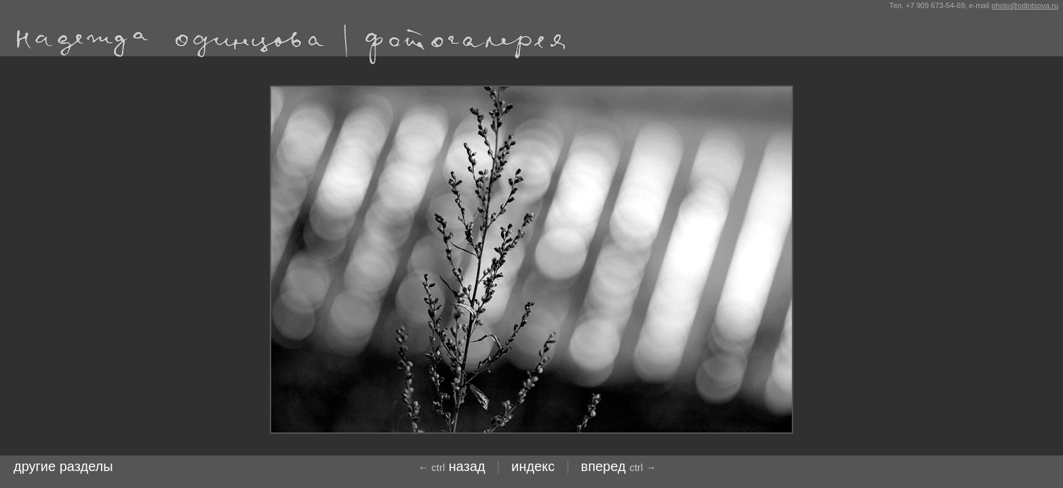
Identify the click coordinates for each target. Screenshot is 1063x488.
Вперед (618, 466)
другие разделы (63, 466)
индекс (533, 466)
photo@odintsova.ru (1024, 5)
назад (451, 466)
